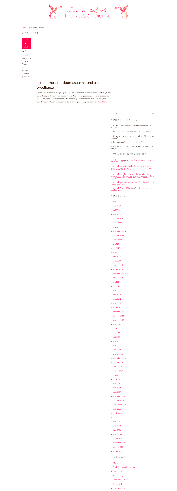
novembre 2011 (121, 234)
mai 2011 (119, 260)
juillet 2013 (119, 166)
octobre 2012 (120, 200)
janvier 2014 (120, 150)
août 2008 (119, 331)
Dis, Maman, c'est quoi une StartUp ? (130, 63)
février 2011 (120, 272)
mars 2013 (119, 183)
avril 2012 (119, 217)
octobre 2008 (120, 323)
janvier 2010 (120, 298)
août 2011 (119, 247)
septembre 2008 (122, 327)
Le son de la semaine (123, 432)
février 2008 (120, 357)
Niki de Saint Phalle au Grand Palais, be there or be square (133, 68)
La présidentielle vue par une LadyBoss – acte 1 (134, 52)
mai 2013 (119, 175)
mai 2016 (119, 133)
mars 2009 (119, 315)
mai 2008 (119, 344)
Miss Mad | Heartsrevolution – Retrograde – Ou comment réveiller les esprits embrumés (132, 96)
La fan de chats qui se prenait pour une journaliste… (133, 81)
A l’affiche (119, 385)
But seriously (120, 398)
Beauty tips (119, 394)
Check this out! (121, 402)
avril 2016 (119, 137)
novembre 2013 (121, 154)
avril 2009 (119, 310)
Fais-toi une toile (121, 419)
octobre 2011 (120, 238)
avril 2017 (119, 128)
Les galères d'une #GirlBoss (126, 436)
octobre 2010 (120, 285)
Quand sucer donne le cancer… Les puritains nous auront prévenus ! (133, 89)
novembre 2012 (121, 196)
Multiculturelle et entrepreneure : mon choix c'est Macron (134, 47)
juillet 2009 (119, 302)
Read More (41, 61)
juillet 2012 (119, 205)
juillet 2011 (119, 251)
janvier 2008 (120, 361)
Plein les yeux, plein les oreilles (127, 445)
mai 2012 (119, 213)
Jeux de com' (120, 428)
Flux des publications (123, 469)
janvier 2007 (120, 374)
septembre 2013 (122, 162)
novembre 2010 (121, 281)
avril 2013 (119, 179)
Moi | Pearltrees (119, 80)
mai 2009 (119, 306)
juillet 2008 (119, 336)
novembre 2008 (121, 319)
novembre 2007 (121, 365)
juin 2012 (118, 209)
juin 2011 (118, 255)
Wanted (118, 453)
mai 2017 (119, 124)
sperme (25, 79)
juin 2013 (118, 171)
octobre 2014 (120, 141)
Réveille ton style (122, 449)
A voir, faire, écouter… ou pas (126, 390)
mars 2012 (119, 221)
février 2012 (120, 226)
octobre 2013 (120, 158)
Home (24, 28)
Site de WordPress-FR (124, 477)
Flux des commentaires (124, 473)
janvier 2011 (120, 276)
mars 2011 (119, 268)
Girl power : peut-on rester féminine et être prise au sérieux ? (133, 58)
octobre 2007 (120, 370)
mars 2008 (119, 353)
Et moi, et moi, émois (123, 415)
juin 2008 (118, 340)
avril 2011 (119, 264)
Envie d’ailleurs (121, 411)
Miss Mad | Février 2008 (123, 111)
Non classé (119, 440)
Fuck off (118, 423)
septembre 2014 (122, 145)
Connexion (119, 465)
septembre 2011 (122, 243)
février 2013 (120, 188)
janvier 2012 (120, 230)
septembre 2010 (122, 289)
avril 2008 (119, 348)
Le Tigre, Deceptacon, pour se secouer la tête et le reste (132, 98)
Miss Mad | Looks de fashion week (126, 104)
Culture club (120, 407)
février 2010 (120, 293)
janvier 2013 (120, 192)
